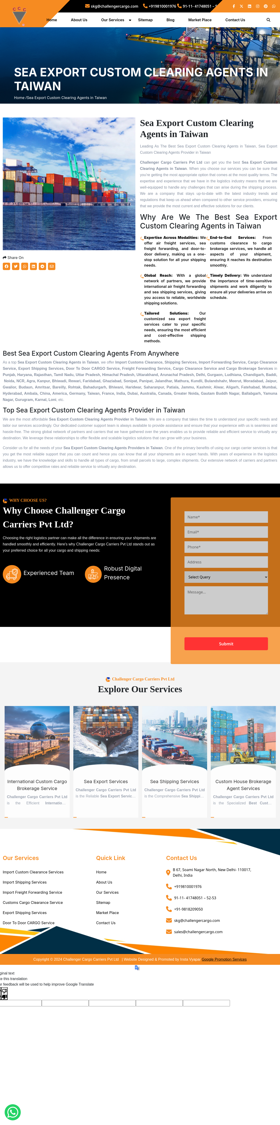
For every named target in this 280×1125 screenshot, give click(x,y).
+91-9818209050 (188, 951)
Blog (172, 21)
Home (53, 21)
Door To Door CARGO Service (28, 965)
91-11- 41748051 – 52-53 (201, 6)
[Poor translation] (4, 1035)
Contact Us (237, 21)
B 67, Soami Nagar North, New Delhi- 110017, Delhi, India (212, 915)
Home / (20, 120)
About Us (80, 21)
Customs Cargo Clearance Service (33, 945)
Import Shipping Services (25, 924)
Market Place (201, 21)
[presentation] (237, 671)
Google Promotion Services (224, 1002)
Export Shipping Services (25, 955)
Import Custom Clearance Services (33, 914)
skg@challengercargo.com (111, 6)
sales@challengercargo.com (198, 974)
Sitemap (147, 21)
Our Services (114, 21)
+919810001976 (159, 6)
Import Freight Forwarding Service (32, 934)
